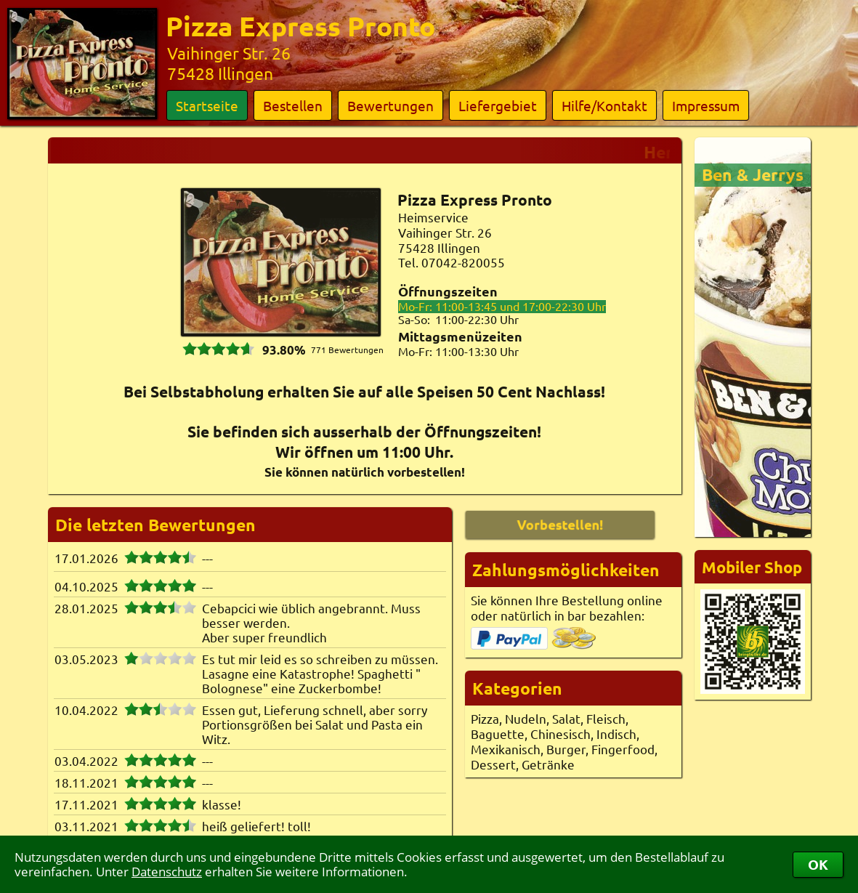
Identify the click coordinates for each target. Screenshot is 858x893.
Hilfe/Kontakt (604, 105)
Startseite (207, 105)
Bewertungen (390, 105)
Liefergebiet (497, 105)
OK (818, 864)
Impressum (706, 105)
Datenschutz (166, 871)
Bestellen (293, 105)
